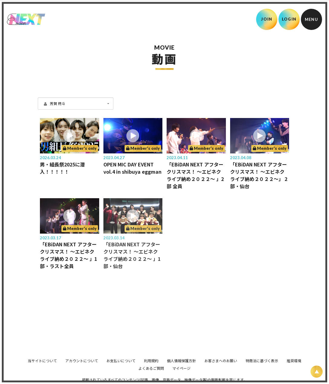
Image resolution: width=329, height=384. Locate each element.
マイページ (181, 368)
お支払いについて (120, 360)
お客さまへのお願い (220, 360)
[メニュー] (311, 19)
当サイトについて (42, 360)
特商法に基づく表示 (262, 360)
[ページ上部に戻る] (317, 372)
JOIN (266, 19)
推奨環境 (294, 360)
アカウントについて (81, 360)
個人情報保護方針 (181, 360)
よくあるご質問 (151, 368)
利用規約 (151, 360)
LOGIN (289, 19)
